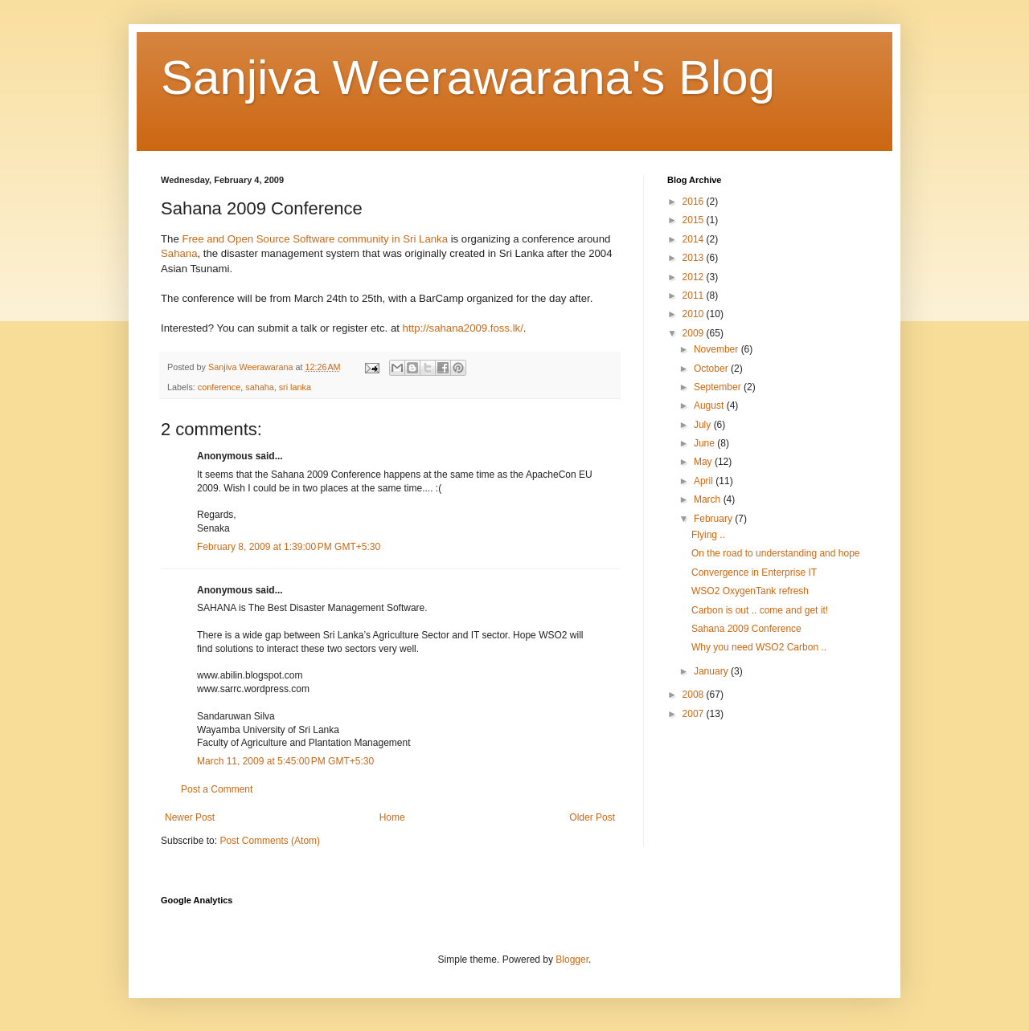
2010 (695, 314)
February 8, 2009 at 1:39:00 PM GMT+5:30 (288, 546)
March (709, 499)
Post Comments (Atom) (269, 840)
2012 (695, 277)
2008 (695, 694)
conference (219, 387)
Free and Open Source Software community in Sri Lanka (315, 239)
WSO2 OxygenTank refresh (750, 591)
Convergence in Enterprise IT (754, 572)
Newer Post (190, 817)
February (714, 518)
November (717, 349)
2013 (695, 257)
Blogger (571, 959)
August (710, 405)
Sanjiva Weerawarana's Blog (468, 77)
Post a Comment (216, 789)
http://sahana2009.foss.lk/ (463, 328)
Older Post (592, 817)
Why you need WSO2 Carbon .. (758, 647)
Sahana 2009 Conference (746, 628)
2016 (695, 201)
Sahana (179, 253)
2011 (695, 295)
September (719, 387)
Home (392, 817)
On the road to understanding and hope (775, 553)
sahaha (259, 387)
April (704, 481)
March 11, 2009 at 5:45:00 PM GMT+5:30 (285, 761)
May (704, 461)
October (712, 368)
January (712, 671)
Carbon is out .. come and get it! (759, 610)
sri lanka (295, 387)
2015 (695, 220)
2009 (695, 333)
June (705, 443)
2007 (695, 713)
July (704, 424)
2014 (695, 239)
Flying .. (708, 534)
